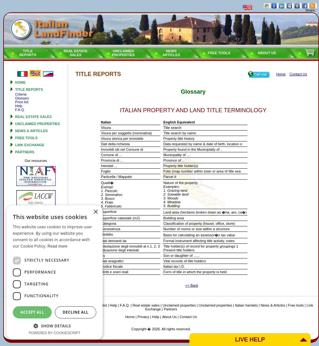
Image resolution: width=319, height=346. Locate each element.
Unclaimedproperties (123, 53)
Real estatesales (76, 53)
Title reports (29, 89)
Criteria (20, 94)
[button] (54, 326)
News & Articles (31, 131)
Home (20, 82)
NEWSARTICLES (171, 53)
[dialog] (54, 272)
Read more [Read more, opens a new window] (57, 246)
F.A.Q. (20, 110)
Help (18, 106)
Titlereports (27, 53)
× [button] (95, 212)
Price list (22, 102)
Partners (24, 152)
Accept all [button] (32, 312)
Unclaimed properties (37, 124)
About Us (267, 53)
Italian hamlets (246, 305)
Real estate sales (33, 117)
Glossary (22, 98)
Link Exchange (29, 145)
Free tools (219, 53)
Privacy (143, 317)
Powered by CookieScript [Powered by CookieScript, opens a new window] (55, 333)
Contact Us (188, 317)
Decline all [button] (76, 312)
